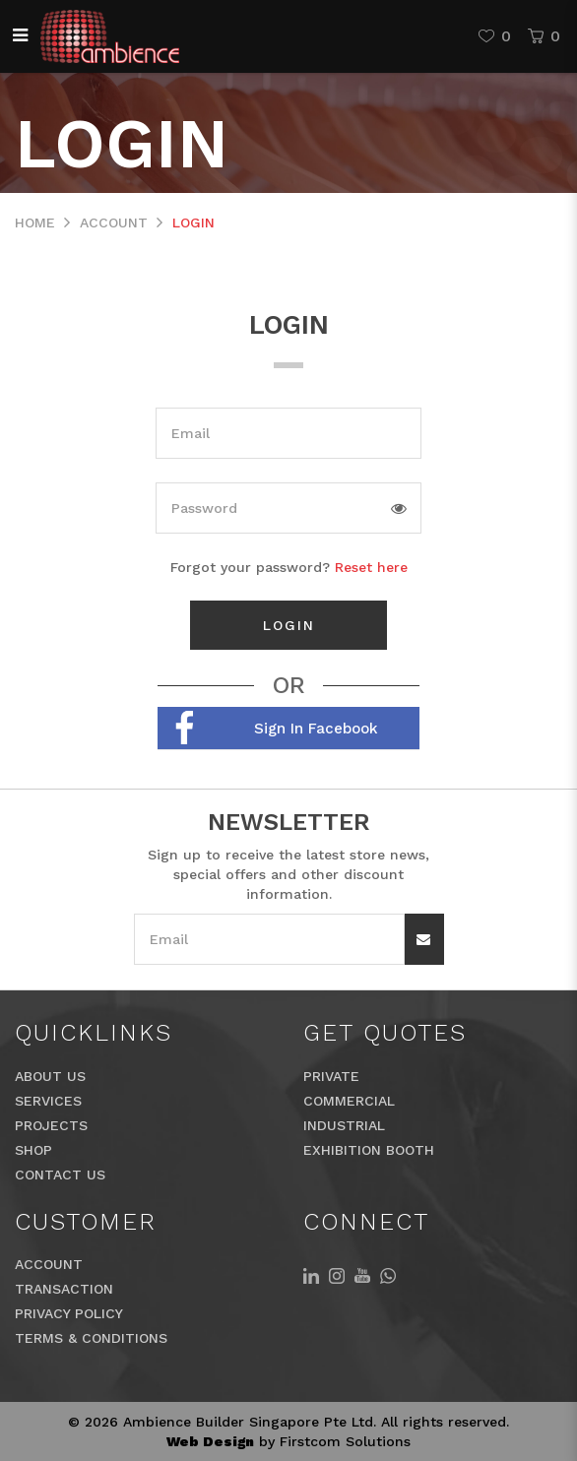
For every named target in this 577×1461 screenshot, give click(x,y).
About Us (50, 1076)
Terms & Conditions (91, 1338)
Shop (33, 1150)
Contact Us (60, 1174)
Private (331, 1076)
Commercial (349, 1101)
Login (193, 222)
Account (114, 222)
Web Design (210, 1441)
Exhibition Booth (368, 1150)
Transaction (64, 1289)
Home (35, 222)
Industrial (344, 1125)
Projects (51, 1125)
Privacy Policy (69, 1313)
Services (48, 1101)
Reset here (371, 567)
